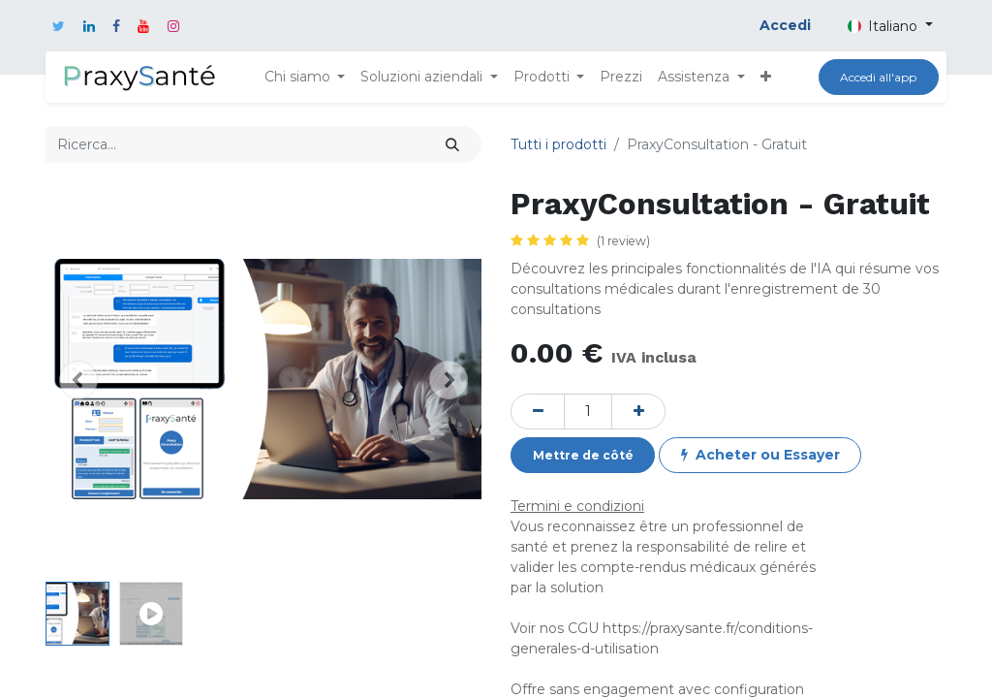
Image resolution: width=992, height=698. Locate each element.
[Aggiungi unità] (638, 411)
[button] (766, 77)
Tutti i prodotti (558, 144)
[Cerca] (452, 144)
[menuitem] (621, 77)
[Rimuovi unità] (538, 411)
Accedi (785, 25)
